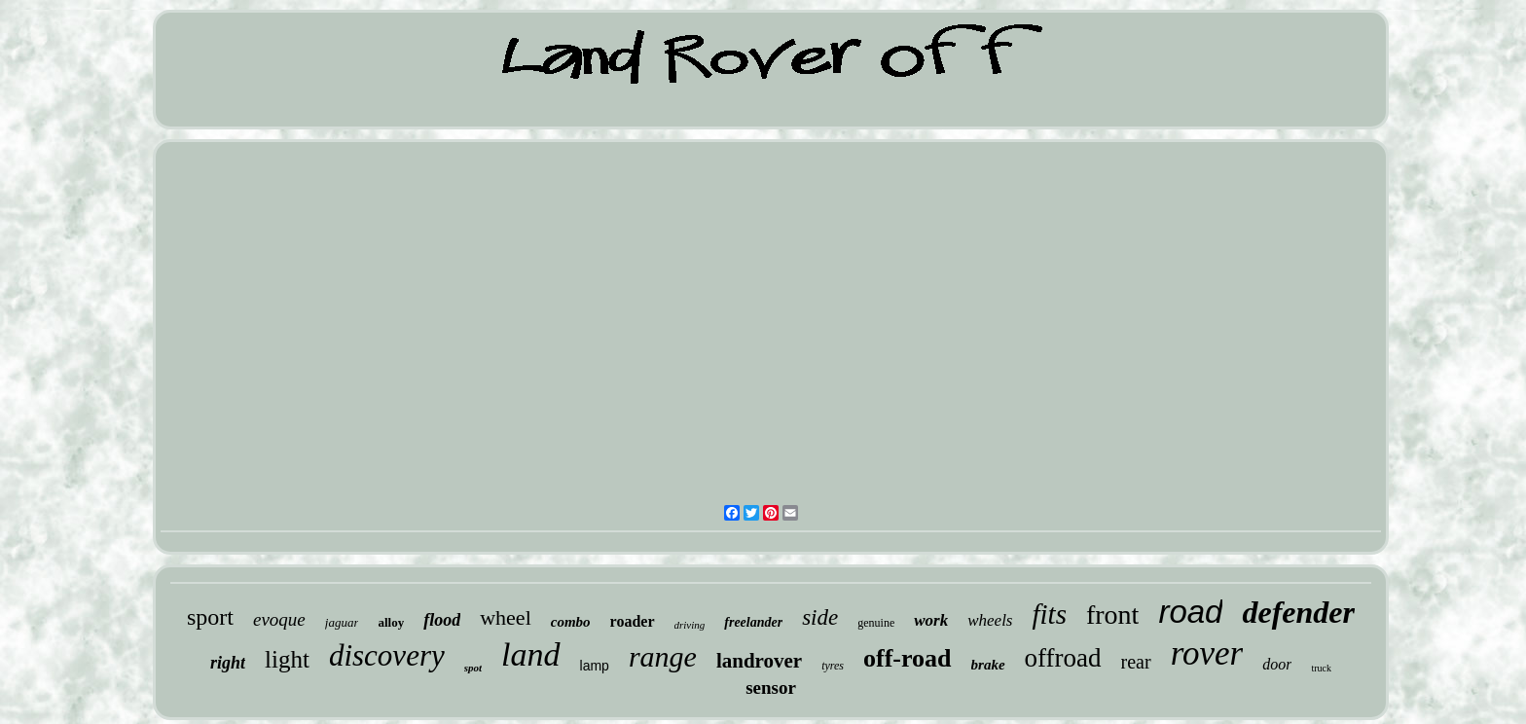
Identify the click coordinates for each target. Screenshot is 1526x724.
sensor (770, 687)
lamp (594, 665)
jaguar (342, 622)
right (227, 662)
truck (1321, 668)
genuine (875, 623)
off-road (907, 658)
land (530, 654)
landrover (759, 660)
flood (441, 620)
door (1276, 664)
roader (632, 621)
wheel (505, 617)
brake (988, 664)
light (287, 659)
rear (1136, 661)
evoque (279, 619)
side (820, 617)
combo (571, 622)
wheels (989, 620)
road (1190, 612)
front (1112, 614)
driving (690, 625)
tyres (832, 665)
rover (1207, 653)
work (931, 620)
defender (1298, 612)
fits (1049, 614)
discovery (387, 655)
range (663, 656)
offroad (1063, 657)
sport (210, 617)
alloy (391, 622)
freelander (753, 622)
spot (473, 667)
